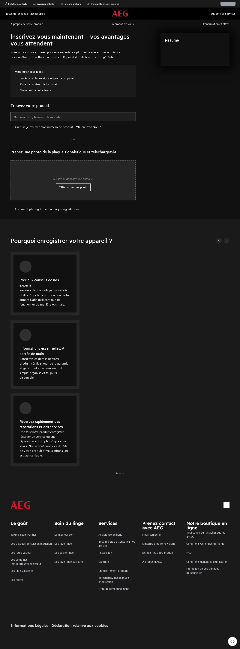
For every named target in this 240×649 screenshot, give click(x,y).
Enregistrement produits (113, 570)
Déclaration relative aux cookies (79, 625)
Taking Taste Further (23, 534)
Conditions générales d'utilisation (206, 561)
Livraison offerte (43, 3)
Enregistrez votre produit (157, 552)
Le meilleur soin (64, 534)
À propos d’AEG (152, 561)
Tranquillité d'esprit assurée (103, 3)
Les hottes (16, 579)
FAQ (189, 552)
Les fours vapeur (20, 552)
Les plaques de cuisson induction (31, 543)
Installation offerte (15, 3)
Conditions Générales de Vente (205, 543)
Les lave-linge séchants (68, 561)
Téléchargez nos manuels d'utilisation (114, 579)
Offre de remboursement (113, 588)
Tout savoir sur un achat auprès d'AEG (205, 534)
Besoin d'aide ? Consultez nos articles (116, 543)
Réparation (105, 552)
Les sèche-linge (64, 552)
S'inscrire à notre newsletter (159, 543)
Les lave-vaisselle (21, 570)
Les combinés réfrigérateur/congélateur (25, 561)
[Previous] (219, 241)
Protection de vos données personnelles (202, 570)
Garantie (103, 561)
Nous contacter (151, 534)
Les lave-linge (63, 543)
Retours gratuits (70, 3)
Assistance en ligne (110, 534)
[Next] (227, 241)
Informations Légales (29, 625)
